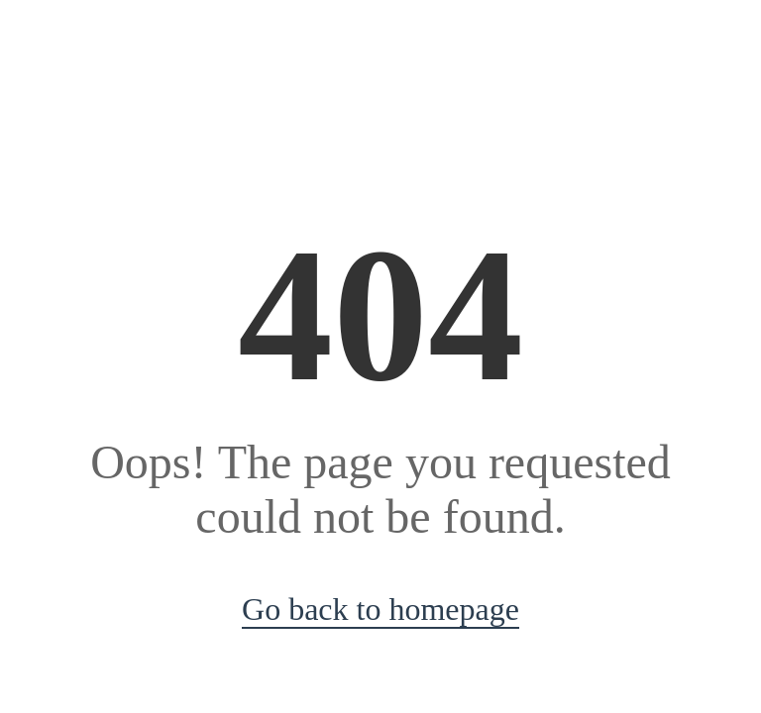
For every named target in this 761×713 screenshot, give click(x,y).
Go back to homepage (380, 609)
